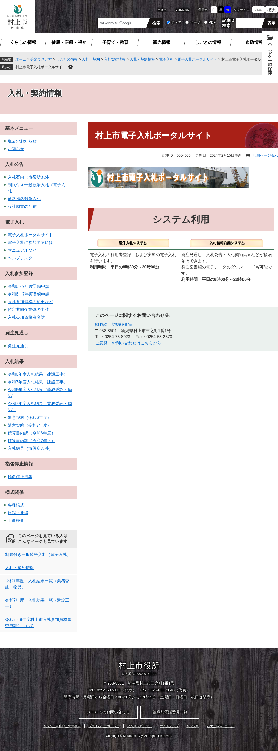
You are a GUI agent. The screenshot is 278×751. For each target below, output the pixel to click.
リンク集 (193, 726)
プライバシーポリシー (104, 726)
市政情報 (254, 42)
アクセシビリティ (139, 726)
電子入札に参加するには (30, 242)
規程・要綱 (18, 513)
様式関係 (14, 492)
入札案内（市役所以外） (30, 177)
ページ (195, 22)
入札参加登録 (19, 273)
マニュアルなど (22, 250)
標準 (258, 10)
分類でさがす (41, 59)
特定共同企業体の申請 (28, 309)
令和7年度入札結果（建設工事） (38, 382)
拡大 (271, 10)
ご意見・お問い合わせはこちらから (128, 343)
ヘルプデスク (20, 258)
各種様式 (16, 505)
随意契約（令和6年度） (29, 417)
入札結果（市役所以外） (30, 448)
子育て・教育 (115, 42)
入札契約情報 (115, 59)
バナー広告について (221, 726)
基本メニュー (19, 128)
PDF (212, 22)
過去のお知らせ (22, 141)
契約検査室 (122, 324)
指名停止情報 (19, 464)
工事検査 (16, 520)
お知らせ (16, 149)
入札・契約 (91, 59)
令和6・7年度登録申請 (28, 294)
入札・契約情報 (142, 59)
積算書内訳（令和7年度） (31, 440)
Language (182, 9)
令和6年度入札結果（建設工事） (38, 374)
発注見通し (16, 332)
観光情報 (161, 42)
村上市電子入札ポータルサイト (40, 67)
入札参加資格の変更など (30, 302)
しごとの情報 (208, 42)
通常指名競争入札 (24, 199)
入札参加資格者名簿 (26, 317)
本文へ (162, 9)
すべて (176, 22)
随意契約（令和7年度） (29, 425)
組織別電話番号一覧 (170, 712)
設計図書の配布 (22, 206)
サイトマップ (169, 726)
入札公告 (14, 164)
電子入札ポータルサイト (197, 59)
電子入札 (166, 59)
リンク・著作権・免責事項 (62, 726)
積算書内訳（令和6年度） (31, 433)
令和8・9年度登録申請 (28, 286)
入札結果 (14, 361)
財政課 (101, 324)
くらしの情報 (23, 42)
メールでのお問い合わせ (108, 712)
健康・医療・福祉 (68, 42)
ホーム (20, 59)
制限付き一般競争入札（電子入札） (38, 554)
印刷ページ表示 (265, 155)
